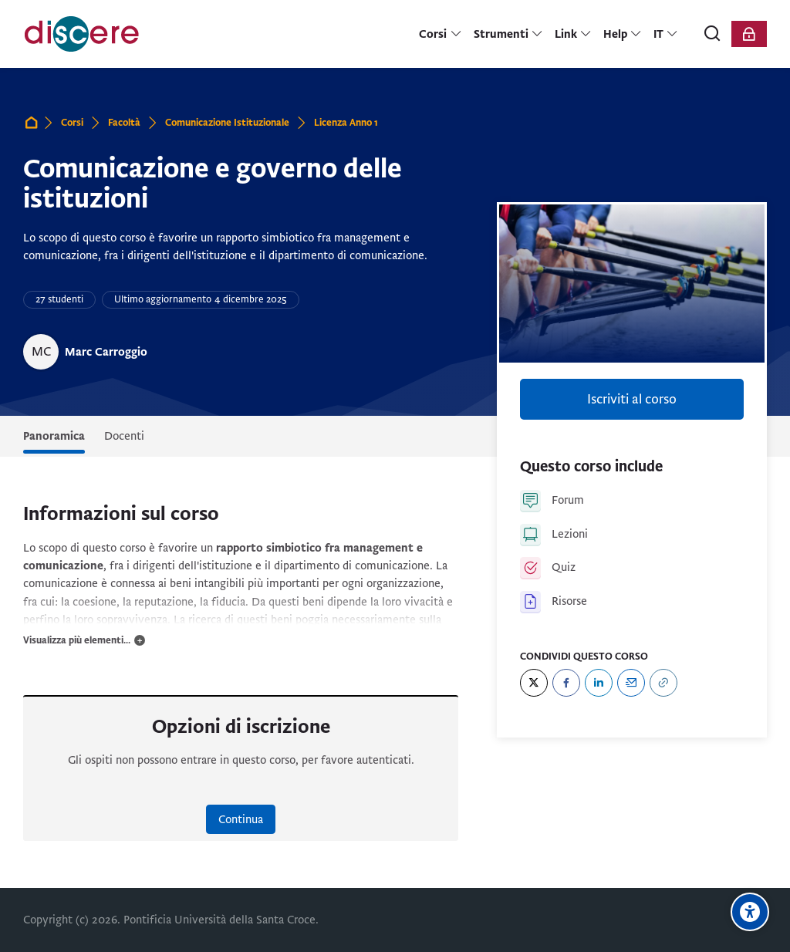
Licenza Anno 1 (346, 122)
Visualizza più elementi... (76, 640)
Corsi (72, 122)
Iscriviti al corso (632, 399)
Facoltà (124, 122)
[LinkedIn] (599, 683)
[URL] (663, 683)
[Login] (749, 34)
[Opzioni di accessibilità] (750, 912)
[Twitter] (534, 683)
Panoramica (54, 436)
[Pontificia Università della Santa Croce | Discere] (81, 33)
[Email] (631, 683)
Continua (240, 819)
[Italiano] (666, 34)
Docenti (124, 436)
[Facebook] (566, 683)
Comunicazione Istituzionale (227, 122)
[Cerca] (713, 34)
